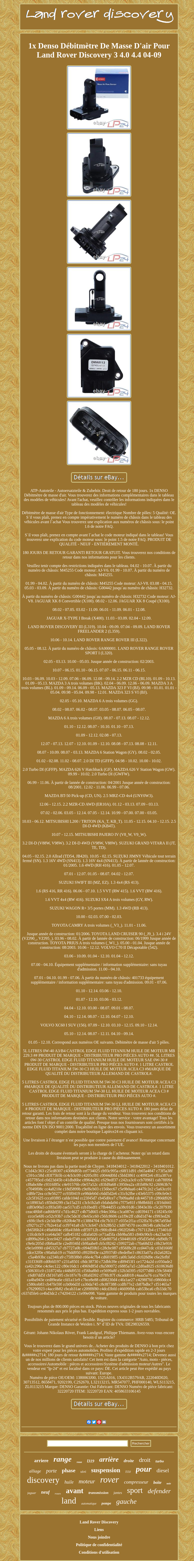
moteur (87, 1481)
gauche (126, 1501)
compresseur (136, 1482)
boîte (157, 1482)
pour (144, 1469)
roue (79, 1461)
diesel (163, 1470)
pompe (106, 1503)
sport (135, 1490)
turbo (160, 1461)
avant (74, 1491)
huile (69, 1482)
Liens (99, 1529)
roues (58, 1493)
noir (168, 1483)
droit (144, 1460)
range (63, 1459)
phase (69, 1470)
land (68, 1500)
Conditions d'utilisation (99, 1552)
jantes (117, 1493)
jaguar (31, 1493)
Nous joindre (99, 1537)
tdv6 (83, 1472)
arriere (41, 1460)
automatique (88, 1503)
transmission (98, 1493)
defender (159, 1491)
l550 (128, 1472)
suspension (105, 1470)
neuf (45, 1492)
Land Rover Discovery (99, 1522)
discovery (43, 1480)
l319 (90, 1461)
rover (109, 1480)
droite (129, 1460)
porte (51, 1471)
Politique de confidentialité (99, 1545)
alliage (35, 1471)
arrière (109, 1459)
